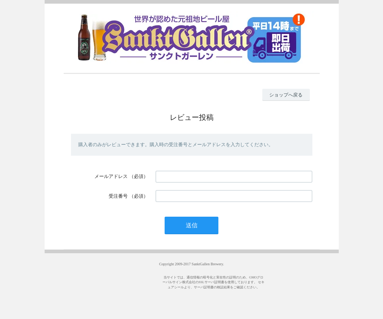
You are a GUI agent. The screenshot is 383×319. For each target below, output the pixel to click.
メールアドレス (111, 176)
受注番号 (118, 196)
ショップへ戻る (286, 95)
